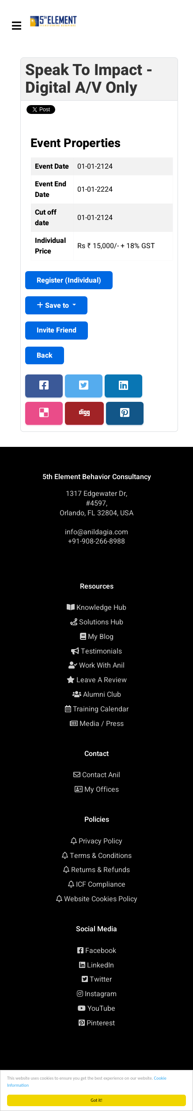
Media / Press (101, 723)
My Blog (101, 636)
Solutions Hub (101, 622)
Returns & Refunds (100, 870)
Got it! (96, 1100)
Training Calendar (101, 709)
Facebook (100, 950)
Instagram (101, 994)
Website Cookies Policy (100, 899)
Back (45, 355)
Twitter (101, 979)
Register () (69, 280)
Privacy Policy (100, 841)
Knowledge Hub (101, 607)
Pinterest (101, 1023)
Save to (54, 305)
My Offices (101, 789)
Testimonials (101, 651)
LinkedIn (100, 965)
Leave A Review (101, 680)
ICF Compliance (100, 884)
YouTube (101, 1008)
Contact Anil (101, 775)
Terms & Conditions (101, 855)
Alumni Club (102, 694)
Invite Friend (56, 330)
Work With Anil (102, 665)
